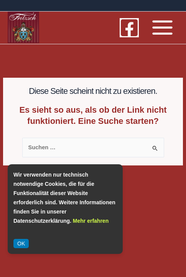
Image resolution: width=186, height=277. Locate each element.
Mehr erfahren (91, 221)
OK (21, 243)
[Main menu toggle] (162, 27)
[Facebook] (129, 27)
